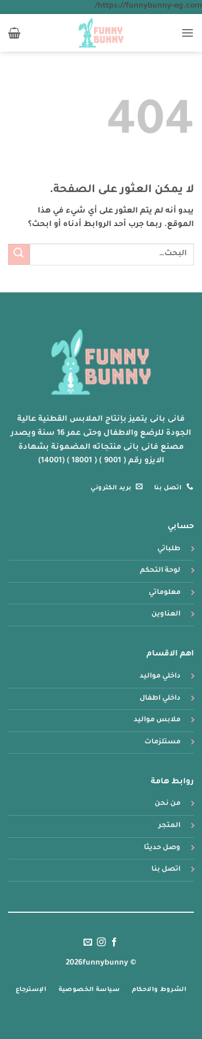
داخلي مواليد (160, 676)
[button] (187, 32)
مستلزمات (162, 742)
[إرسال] (19, 254)
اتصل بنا (165, 869)
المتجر (169, 826)
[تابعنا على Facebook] (114, 942)
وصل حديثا (162, 848)
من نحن (167, 804)
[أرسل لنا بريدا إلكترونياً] (87, 942)
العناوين (165, 614)
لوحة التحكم (160, 571)
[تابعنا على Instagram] (100, 942)
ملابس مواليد (157, 720)
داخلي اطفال (160, 698)
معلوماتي (164, 593)
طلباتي (168, 549)
